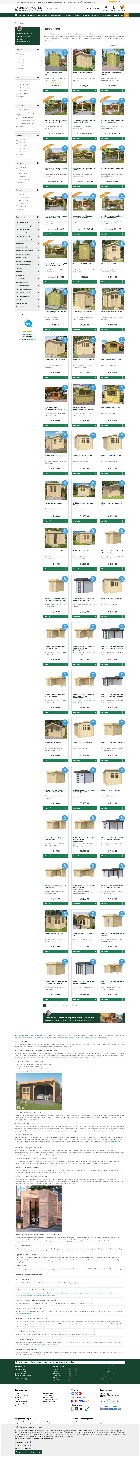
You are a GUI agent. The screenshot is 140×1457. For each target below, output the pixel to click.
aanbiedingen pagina (112, 1249)
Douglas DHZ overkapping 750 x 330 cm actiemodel (56, 169)
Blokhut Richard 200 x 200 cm (112, 264)
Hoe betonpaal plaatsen (50, 1422)
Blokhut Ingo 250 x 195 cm (111, 455)
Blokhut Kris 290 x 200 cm (54, 503)
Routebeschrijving (21, 1379)
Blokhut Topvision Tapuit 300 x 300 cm (112, 743)
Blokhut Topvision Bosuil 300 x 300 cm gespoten (84, 982)
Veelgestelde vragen (23, 1419)
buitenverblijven (67, 1038)
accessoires (62, 1172)
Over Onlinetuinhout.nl (21, 1395)
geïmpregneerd (19, 1131)
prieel (67, 1137)
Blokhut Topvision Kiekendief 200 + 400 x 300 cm (55, 695)
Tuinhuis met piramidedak (24, 240)
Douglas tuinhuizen (50, 1295)
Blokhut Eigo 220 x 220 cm (82, 312)
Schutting (31, 15)
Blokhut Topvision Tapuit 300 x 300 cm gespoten (84, 791)
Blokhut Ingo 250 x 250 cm (82, 742)
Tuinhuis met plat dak (23, 236)
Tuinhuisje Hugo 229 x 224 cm (55, 312)
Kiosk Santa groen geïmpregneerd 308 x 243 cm (83, 408)
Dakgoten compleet (22, 282)
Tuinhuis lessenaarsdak (24, 289)
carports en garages (114, 1142)
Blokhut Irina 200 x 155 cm (82, 72)
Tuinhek (77, 15)
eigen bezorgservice (51, 2)
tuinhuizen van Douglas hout (35, 1038)
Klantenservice (21, 1390)
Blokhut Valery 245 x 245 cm (55, 359)
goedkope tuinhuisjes (93, 1058)
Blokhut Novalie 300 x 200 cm (55, 551)
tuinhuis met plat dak (100, 1293)
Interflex (19, 271)
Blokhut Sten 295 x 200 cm (54, 455)
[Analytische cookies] (15, 1445)
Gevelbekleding (56, 15)
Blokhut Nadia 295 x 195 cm (111, 599)
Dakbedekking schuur (23, 293)
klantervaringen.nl (32, 339)
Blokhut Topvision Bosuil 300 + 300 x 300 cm (112, 982)
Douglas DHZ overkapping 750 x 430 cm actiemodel (112, 217)
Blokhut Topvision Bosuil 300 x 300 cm (112, 934)
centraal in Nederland (81, 2)
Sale (126, 15)
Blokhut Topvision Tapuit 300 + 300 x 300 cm (55, 838)
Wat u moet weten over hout (23, 1422)
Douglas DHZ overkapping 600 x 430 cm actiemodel (84, 217)
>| (76, 1005)
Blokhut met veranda (23, 254)
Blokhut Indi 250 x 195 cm (82, 455)
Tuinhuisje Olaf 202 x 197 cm (83, 264)
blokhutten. (111, 1131)
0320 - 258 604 (23, 39)
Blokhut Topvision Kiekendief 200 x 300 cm (112, 551)
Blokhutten (20, 243)
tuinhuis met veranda (74, 1293)
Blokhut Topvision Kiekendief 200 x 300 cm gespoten (83, 599)
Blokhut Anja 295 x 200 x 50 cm (83, 504)
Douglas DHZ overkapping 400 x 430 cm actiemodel (112, 169)
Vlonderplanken (43, 15)
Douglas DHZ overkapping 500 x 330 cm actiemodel (84, 121)
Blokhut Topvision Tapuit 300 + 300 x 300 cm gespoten (112, 838)
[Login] (113, 8)
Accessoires (20, 307)
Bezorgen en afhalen (21, 1404)
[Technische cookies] (15, 1442)
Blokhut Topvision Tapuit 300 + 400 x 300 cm (55, 886)
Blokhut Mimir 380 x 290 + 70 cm (83, 934)
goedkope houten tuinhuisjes (33, 1251)
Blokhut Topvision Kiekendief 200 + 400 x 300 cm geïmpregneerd (83, 696)
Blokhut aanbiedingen (23, 261)
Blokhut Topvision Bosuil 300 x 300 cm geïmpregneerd (56, 982)
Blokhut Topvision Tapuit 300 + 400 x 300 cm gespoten (112, 886)
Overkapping (107, 15)
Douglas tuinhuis (21, 303)
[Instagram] (76, 1393)
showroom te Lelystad (34, 1271)
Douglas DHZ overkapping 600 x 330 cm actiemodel (112, 121)
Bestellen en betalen (21, 1402)
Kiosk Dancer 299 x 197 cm (111, 359)
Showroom (18, 1397)
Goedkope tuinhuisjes (23, 264)
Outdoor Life (20, 279)
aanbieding (61, 1334)
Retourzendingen (48, 1395)
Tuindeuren (103, 1422)
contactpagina (28, 1313)
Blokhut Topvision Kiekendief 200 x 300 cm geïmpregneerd (55, 599)
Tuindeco (19, 268)
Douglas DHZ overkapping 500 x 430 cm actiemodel (56, 217)
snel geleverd (25, 2)
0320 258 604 (92, 1269)
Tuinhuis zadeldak (22, 222)
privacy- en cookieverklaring (45, 1438)
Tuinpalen (68, 15)
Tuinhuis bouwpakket (23, 296)
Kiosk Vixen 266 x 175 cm (110, 407)
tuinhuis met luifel (86, 1293)
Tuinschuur (20, 300)
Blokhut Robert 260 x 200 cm (83, 359)
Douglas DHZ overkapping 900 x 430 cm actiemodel (56, 264)
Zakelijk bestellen (48, 1393)
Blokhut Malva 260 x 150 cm (111, 312)
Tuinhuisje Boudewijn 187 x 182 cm (111, 73)
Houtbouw (96, 15)
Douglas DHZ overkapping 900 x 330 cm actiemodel (84, 169)
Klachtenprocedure (48, 1397)
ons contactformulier (104, 1269)
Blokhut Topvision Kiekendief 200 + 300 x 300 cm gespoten (112, 647)
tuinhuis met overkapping (59, 1293)
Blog (16, 1406)
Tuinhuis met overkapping (24, 226)
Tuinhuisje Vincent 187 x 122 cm (55, 73)
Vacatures (18, 1399)
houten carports (37, 1295)
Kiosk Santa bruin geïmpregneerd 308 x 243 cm (55, 408)
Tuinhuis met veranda (23, 229)
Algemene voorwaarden (50, 1399)
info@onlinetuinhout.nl (26, 41)
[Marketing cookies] (15, 1448)
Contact (17, 1393)
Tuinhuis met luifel (22, 233)
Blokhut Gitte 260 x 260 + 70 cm (111, 504)
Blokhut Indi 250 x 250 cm (110, 790)
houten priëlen (27, 1295)
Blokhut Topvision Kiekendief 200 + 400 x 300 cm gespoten (112, 695)
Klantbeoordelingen (49, 1402)
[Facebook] (72, 1393)
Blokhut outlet (21, 257)
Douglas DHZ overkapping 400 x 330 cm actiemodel (56, 121)
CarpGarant (20, 275)
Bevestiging (118, 15)
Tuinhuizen (86, 15)
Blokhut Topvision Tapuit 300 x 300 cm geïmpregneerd (55, 791)
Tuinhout (22, 15)
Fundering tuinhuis (22, 286)
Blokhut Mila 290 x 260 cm (82, 551)
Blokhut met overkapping (24, 250)
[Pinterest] (80, 1393)
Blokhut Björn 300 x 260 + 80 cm (55, 743)
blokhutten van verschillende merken (85, 1038)
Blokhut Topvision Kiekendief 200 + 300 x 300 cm (55, 647)
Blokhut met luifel (22, 247)
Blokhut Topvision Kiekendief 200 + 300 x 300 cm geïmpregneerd (83, 648)
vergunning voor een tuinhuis (48, 1344)
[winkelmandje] (121, 10)
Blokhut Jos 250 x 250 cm (54, 933)
